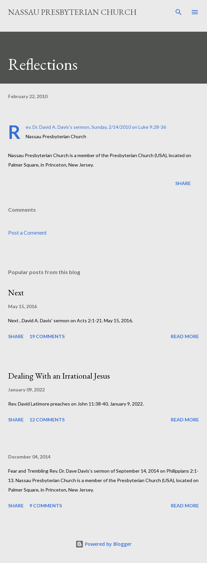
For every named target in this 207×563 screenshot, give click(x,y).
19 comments (47, 336)
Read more (185, 336)
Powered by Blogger (103, 544)
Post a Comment (27, 232)
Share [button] (183, 183)
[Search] (179, 12)
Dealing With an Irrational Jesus (59, 376)
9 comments (45, 505)
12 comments (47, 419)
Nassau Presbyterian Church (72, 12)
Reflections (43, 64)
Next (16, 292)
